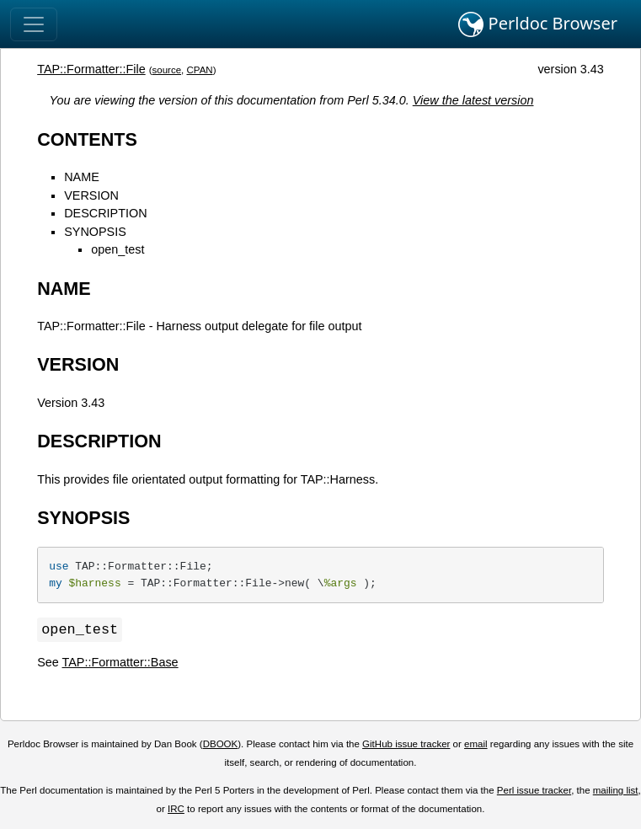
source (167, 70)
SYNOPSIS (95, 231)
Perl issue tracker (534, 791)
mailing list (615, 791)
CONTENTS (87, 139)
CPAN (199, 70)
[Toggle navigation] (33, 24)
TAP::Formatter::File (91, 69)
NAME (81, 177)
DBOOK (220, 745)
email (476, 745)
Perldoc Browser (537, 24)
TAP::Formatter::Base (120, 663)
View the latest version (473, 100)
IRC (176, 810)
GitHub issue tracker (406, 745)
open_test (117, 249)
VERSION (91, 195)
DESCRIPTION (105, 213)
